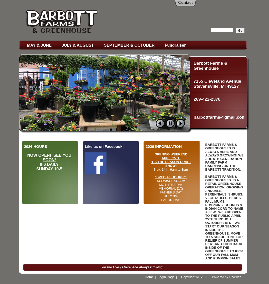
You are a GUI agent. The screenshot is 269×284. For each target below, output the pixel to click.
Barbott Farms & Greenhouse (210, 66)
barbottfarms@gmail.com (219, 117)
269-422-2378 (207, 99)
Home (149, 277)
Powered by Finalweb (226, 277)
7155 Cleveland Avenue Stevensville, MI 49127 (217, 84)
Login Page (166, 277)
